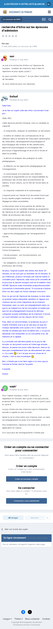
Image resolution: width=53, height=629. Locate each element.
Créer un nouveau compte (26, 479)
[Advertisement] (26, 579)
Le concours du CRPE (27, 46)
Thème (18, 619)
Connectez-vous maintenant (26, 501)
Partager (13, 518)
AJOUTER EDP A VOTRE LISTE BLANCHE (24, 4)
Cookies (46, 619)
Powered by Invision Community (26, 625)
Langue (7, 619)
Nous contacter (32, 619)
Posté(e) (19, 59)
